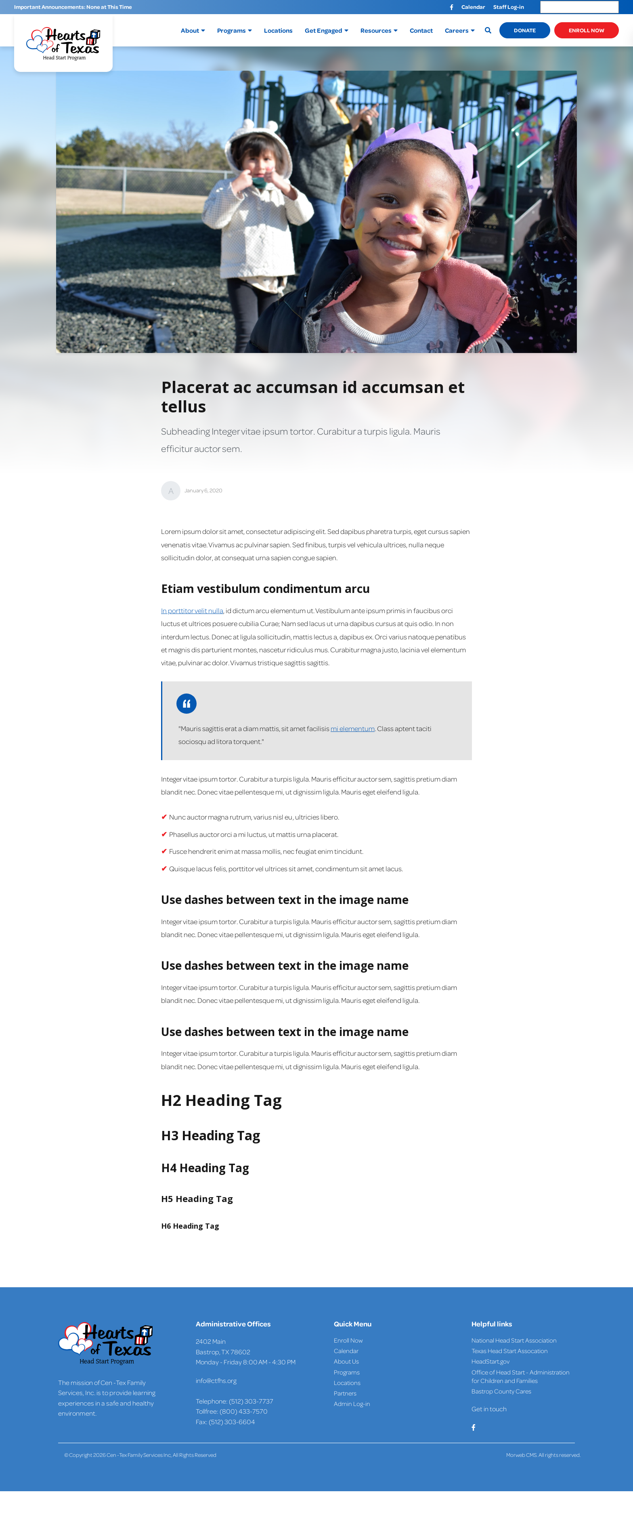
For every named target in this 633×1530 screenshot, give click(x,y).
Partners (345, 1393)
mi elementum (353, 728)
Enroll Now (586, 30)
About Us (346, 1361)
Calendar (346, 1351)
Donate (525, 30)
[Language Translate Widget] (579, 7)
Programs (347, 1372)
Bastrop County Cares (501, 1391)
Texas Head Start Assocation (510, 1351)
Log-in (361, 1404)
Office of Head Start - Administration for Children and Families (521, 1376)
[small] (451, 7)
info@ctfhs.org (216, 1380)
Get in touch (489, 1408)
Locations (347, 1383)
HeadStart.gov (490, 1361)
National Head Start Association (514, 1340)
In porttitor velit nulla (192, 610)
